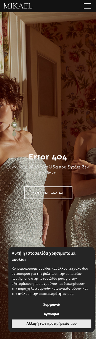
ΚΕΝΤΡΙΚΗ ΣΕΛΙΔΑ (48, 192)
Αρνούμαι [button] (51, 314)
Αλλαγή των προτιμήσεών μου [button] (51, 324)
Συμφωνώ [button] (51, 305)
